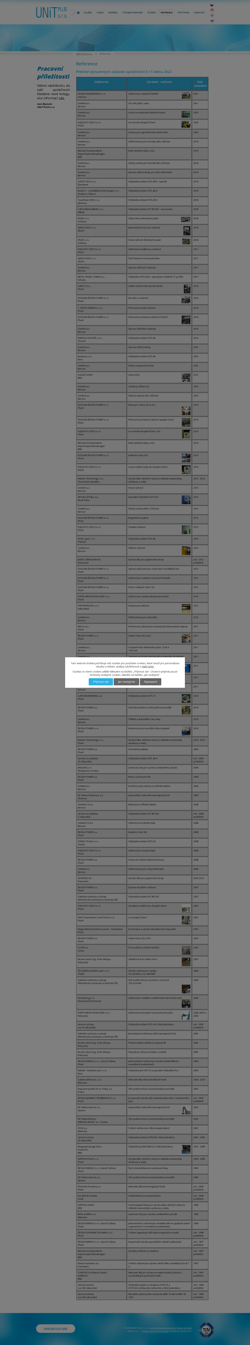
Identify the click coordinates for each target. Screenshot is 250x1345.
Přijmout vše (101, 682)
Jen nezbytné (126, 682)
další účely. (148, 666)
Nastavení (150, 682)
